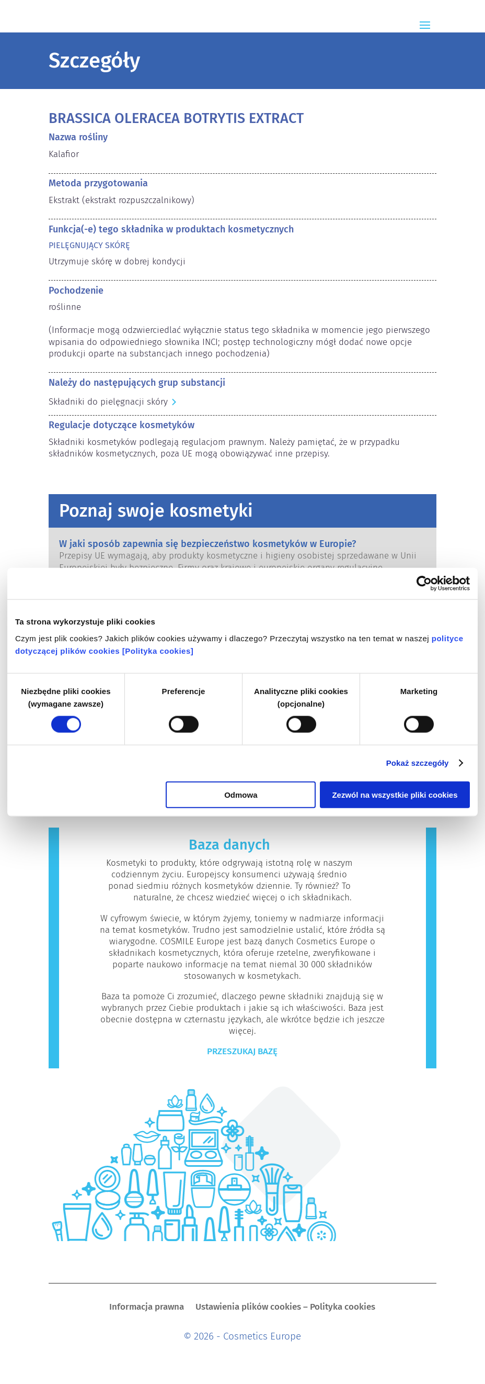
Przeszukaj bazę (242, 1051)
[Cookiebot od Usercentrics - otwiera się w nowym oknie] (424, 583)
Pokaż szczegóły (417, 762)
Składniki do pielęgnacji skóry (108, 401)
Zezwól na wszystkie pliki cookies (394, 794)
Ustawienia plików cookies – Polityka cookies (285, 1307)
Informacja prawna (146, 1307)
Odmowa (240, 794)
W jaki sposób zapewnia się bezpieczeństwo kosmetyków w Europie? (207, 544)
